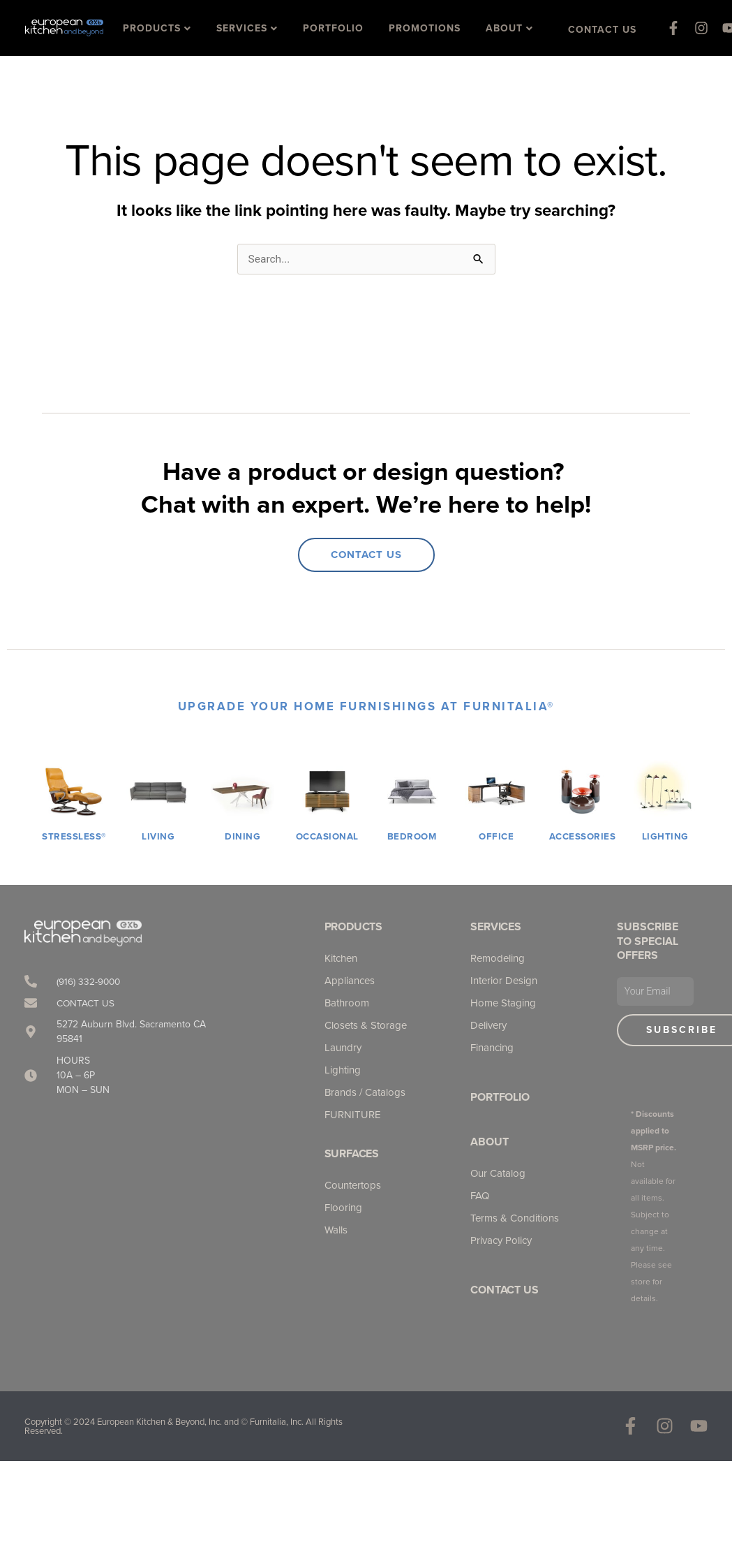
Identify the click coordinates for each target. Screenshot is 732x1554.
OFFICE (496, 837)
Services (495, 927)
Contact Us (504, 1290)
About (489, 1142)
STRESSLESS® (74, 837)
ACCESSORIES (584, 837)
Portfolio (499, 1098)
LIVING (158, 837)
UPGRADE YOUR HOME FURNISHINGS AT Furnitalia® (366, 707)
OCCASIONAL (328, 837)
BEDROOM (412, 837)
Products (353, 927)
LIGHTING (665, 837)
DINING (242, 837)
